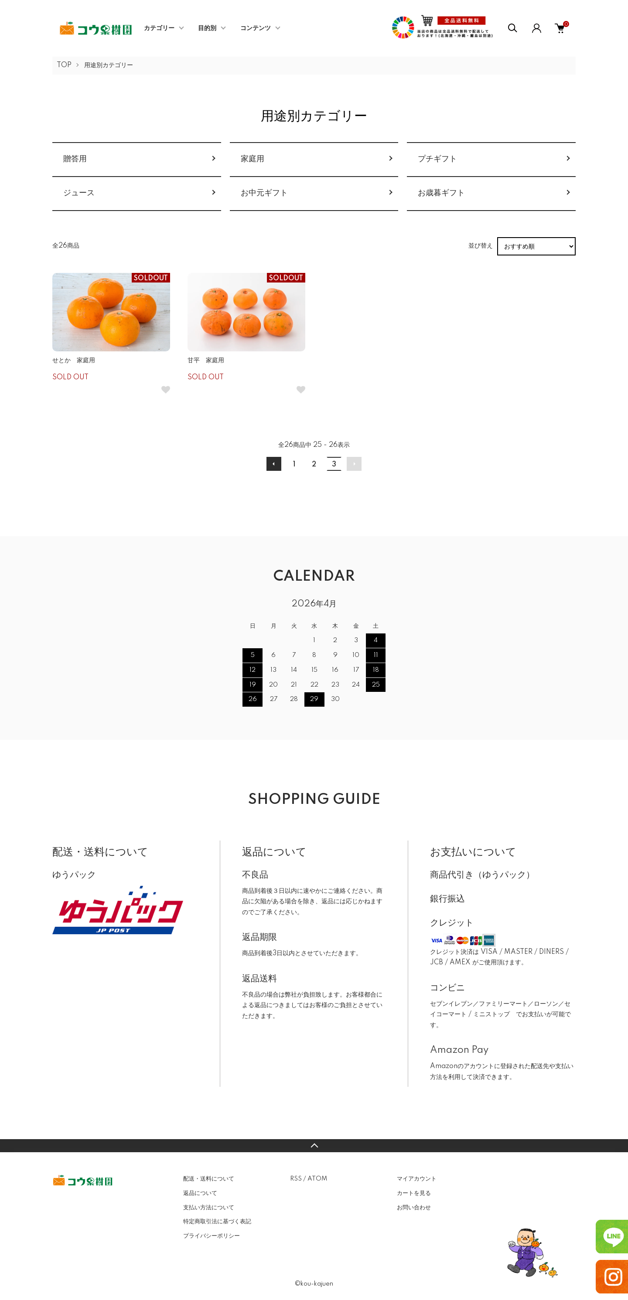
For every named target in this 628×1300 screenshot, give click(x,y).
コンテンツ (255, 28)
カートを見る (414, 1193)
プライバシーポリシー (211, 1236)
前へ (273, 464)
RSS (296, 1179)
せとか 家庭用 (73, 360)
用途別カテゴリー (108, 65)
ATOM (317, 1179)
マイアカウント (417, 1179)
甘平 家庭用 (206, 360)
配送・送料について (208, 1179)
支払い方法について (208, 1208)
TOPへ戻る (314, 1145)
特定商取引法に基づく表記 (217, 1221)
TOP (64, 65)
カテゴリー (159, 28)
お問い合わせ (414, 1208)
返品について (200, 1193)
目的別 (207, 28)
